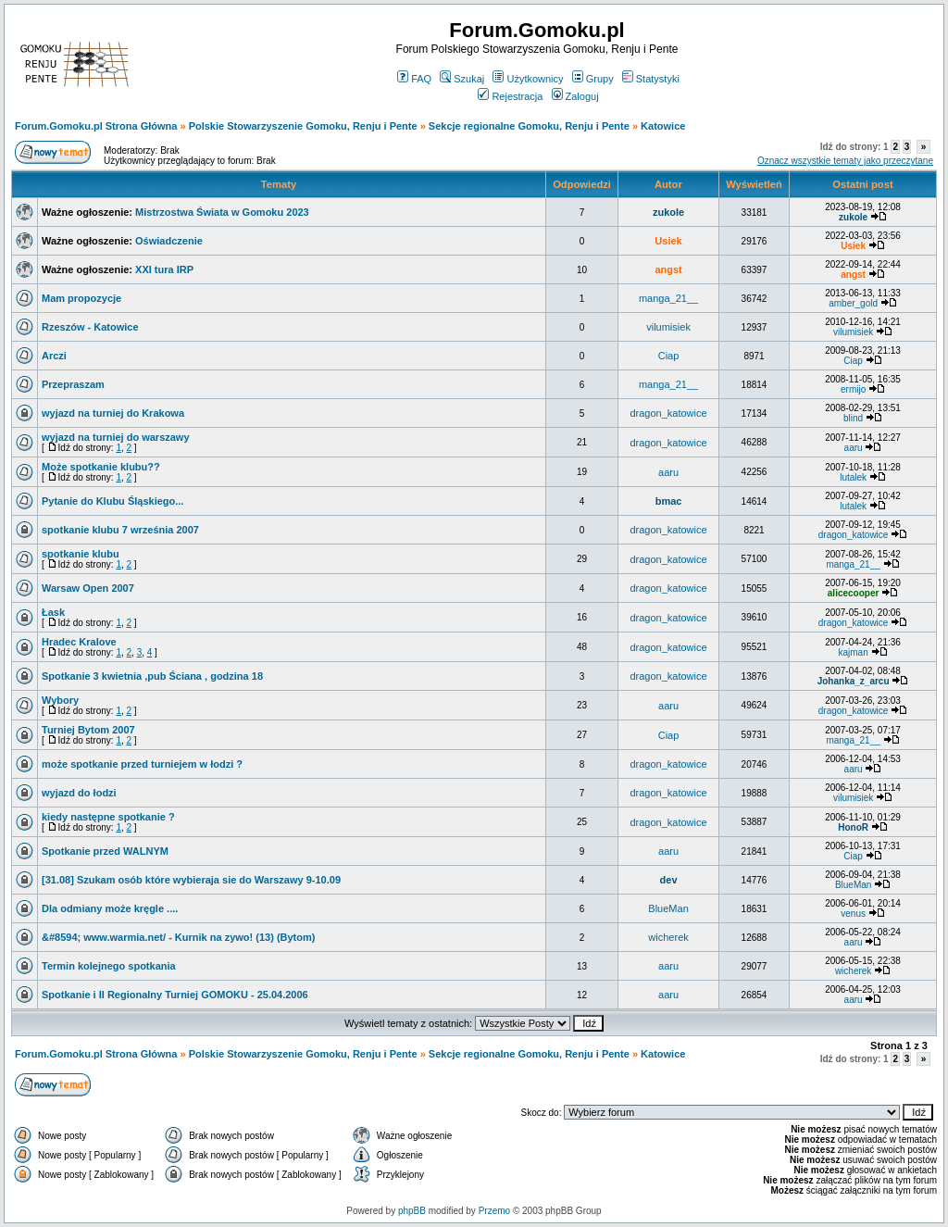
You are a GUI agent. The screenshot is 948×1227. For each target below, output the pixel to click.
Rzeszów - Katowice (90, 326)
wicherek (668, 937)
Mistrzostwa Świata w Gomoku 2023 (222, 212)
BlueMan (853, 885)
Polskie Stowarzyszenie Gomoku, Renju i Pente (303, 125)
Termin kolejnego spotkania (109, 965)
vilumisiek (668, 326)
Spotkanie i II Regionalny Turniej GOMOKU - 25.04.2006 (175, 994)
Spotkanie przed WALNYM (105, 851)
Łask (53, 612)
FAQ (414, 78)
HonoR (853, 827)
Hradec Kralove (79, 641)
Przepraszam (73, 384)
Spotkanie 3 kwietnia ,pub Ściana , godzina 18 (152, 676)
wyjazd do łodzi (79, 792)
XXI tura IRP (164, 269)
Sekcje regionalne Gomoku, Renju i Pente (529, 125)
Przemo (494, 1211)
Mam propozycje (81, 298)
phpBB (412, 1211)
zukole (668, 212)
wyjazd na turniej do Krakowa (113, 413)
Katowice (663, 125)
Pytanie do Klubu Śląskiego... (112, 501)
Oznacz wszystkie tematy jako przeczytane (845, 161)
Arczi (54, 355)
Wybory (60, 700)
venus (853, 913)
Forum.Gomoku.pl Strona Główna (96, 125)
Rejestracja (510, 96)
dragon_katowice (668, 413)
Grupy (593, 78)
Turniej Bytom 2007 (88, 729)
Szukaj (462, 78)
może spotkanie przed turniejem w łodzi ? (142, 764)
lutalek (853, 477)
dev (669, 879)
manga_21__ (668, 298)
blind (853, 418)
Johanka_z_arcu (853, 681)
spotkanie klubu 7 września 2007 (120, 529)
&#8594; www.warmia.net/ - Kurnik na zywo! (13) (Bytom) (178, 937)
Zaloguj (575, 96)
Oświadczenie (169, 240)
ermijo (853, 389)
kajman (852, 652)
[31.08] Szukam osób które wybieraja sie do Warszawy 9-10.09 (191, 879)
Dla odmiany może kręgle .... (110, 908)
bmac (668, 501)
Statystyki (651, 78)
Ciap (669, 355)
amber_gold (853, 303)
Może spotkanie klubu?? (101, 466)
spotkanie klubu (80, 553)
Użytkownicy (528, 78)
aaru (853, 448)
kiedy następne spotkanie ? (108, 816)
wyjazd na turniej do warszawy (116, 437)
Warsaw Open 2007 (88, 588)
